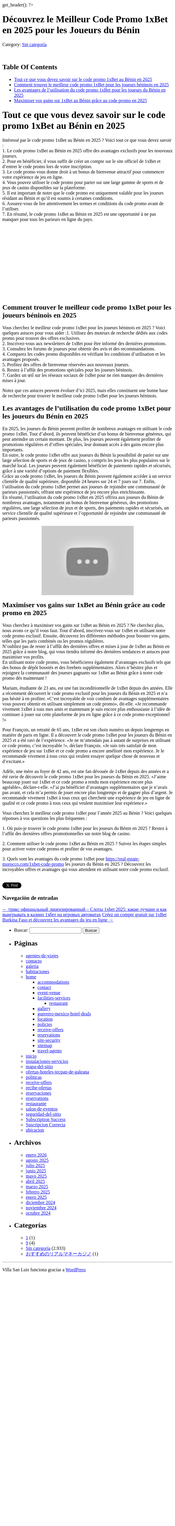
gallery (44, 1008)
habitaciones (37, 971)
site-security (49, 1040)
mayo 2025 (36, 1176)
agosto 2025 (37, 1160)
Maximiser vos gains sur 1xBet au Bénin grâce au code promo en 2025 (80, 100)
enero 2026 (36, 1154)
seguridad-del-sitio (43, 1114)
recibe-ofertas (39, 1087)
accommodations (53, 982)
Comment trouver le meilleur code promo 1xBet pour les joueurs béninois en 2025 (91, 84)
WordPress (76, 1269)
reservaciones (38, 1093)
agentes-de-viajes (42, 955)
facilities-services (54, 997)
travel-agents (50, 1050)
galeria (32, 966)
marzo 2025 (37, 1186)
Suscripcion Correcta (45, 1124)
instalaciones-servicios (47, 1061)
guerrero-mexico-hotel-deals (64, 1013)
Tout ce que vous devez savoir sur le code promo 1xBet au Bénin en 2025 (83, 79)
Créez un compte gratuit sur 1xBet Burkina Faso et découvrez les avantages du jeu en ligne (84, 917)
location (45, 1019)
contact (44, 987)
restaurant (58, 1003)
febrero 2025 (38, 1191)
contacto (34, 960)
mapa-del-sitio (39, 1066)
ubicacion (35, 1129)
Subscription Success (46, 1119)
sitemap (45, 1045)
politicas (34, 1077)
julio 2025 (35, 1165)
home (31, 976)
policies (45, 1024)
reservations (49, 1034)
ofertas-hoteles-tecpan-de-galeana (57, 1071)
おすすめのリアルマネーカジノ (58, 1253)
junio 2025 (36, 1170)
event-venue (49, 992)
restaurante (36, 1103)
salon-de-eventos (41, 1108)
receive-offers (51, 1029)
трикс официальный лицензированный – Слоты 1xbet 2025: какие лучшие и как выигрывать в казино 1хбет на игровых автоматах (84, 912)
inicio (31, 1056)
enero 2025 (36, 1197)
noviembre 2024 (41, 1207)
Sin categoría (34, 44)
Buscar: (21, 930)
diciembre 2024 (40, 1202)
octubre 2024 (38, 1213)
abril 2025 (35, 1181)
